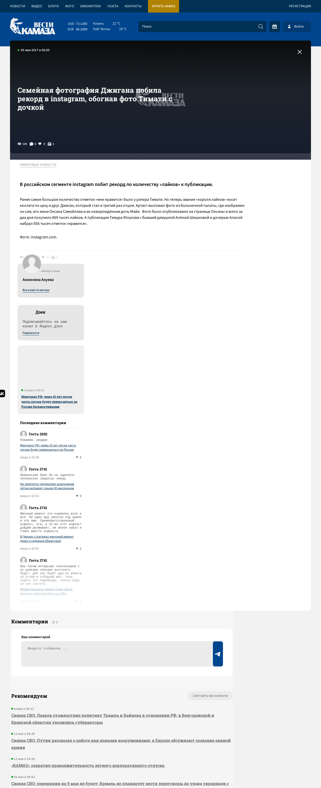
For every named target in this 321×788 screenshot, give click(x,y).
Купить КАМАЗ (163, 6)
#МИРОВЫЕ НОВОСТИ (41, 165)
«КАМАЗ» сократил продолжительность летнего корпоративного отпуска (86, 651)
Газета (112, 6)
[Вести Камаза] (32, 26)
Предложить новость (261, 598)
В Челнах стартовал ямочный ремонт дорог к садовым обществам (266, 419)
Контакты (133, 6)
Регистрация (300, 6)
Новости (17, 6)
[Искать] (260, 26)
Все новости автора (255, 171)
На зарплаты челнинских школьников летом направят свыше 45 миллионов (266, 366)
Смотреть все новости (175, 581)
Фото (69, 6)
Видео (36, 6)
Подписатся (250, 214)
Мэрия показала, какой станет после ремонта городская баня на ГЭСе (265, 472)
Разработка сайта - (292, 773)
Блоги (53, 6)
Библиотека (90, 6)
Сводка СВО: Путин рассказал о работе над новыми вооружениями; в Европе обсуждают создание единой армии (101, 629)
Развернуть (160, 754)
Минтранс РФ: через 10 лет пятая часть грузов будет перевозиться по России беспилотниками (269, 282)
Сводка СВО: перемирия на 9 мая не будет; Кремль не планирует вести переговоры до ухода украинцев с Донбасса (99, 672)
